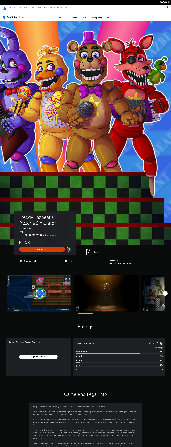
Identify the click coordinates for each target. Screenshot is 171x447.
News (51, 7)
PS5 (18, 7)
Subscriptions (96, 15)
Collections (72, 15)
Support (66, 7)
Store (58, 7)
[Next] (165, 291)
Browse (109, 15)
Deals (83, 15)
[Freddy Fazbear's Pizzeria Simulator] (39, 291)
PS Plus (31, 7)
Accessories (41, 7)
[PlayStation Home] (4, 7)
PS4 (24, 7)
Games (10, 7)
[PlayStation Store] (14, 14)
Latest (60, 15)
